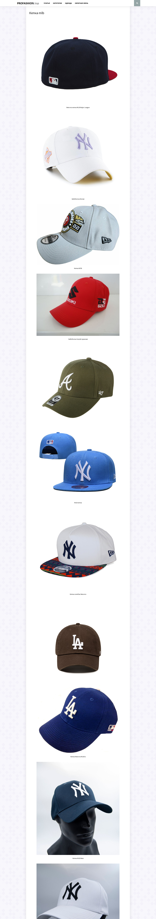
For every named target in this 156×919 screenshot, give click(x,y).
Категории (57, 3)
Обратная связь (81, 3)
